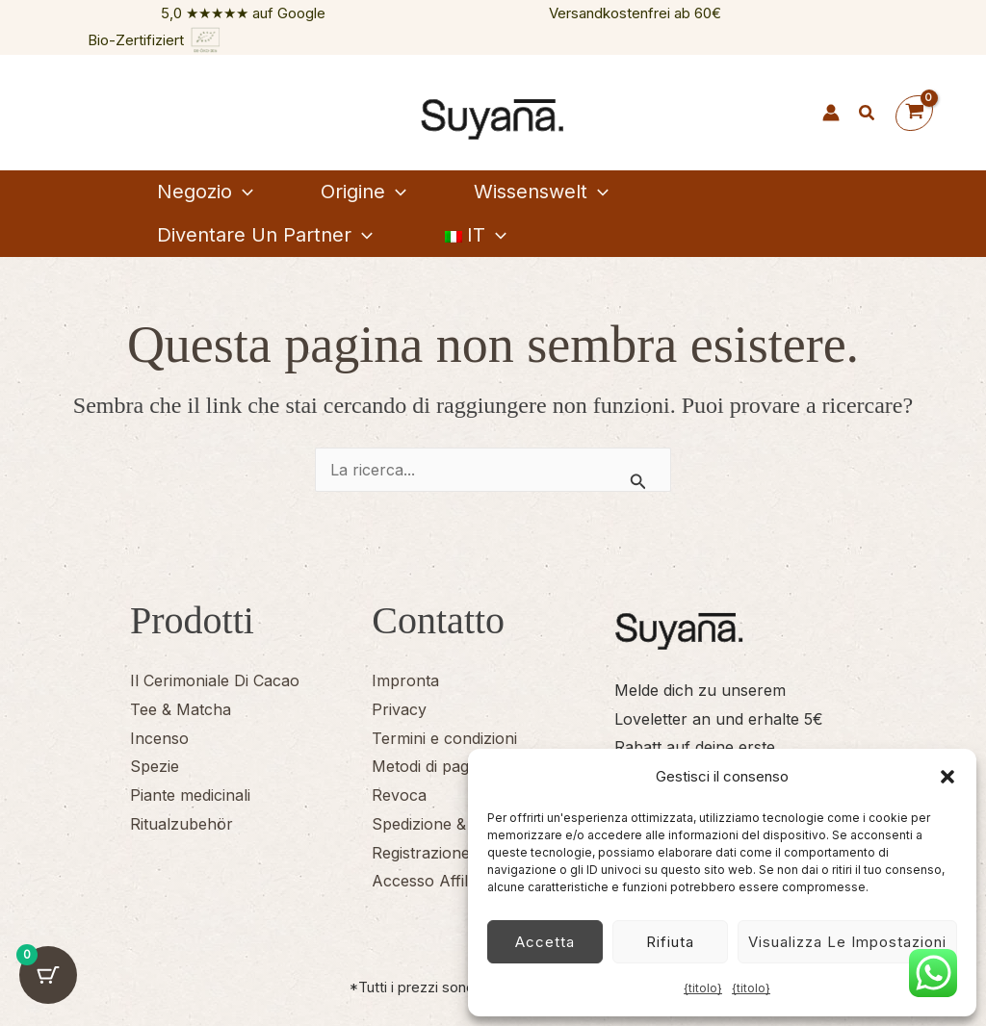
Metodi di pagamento (448, 766)
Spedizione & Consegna (458, 824)
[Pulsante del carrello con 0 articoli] (48, 978)
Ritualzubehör (181, 824)
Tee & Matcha (180, 709)
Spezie (154, 766)
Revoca (399, 795)
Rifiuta (670, 942)
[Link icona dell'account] (831, 112)
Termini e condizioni (444, 738)
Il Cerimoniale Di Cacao (214, 680)
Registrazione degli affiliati (465, 852)
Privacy (399, 709)
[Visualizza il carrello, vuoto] (914, 113)
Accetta (545, 942)
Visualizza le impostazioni (847, 942)
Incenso (159, 738)
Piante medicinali (190, 795)
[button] (947, 776)
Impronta (405, 680)
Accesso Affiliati (429, 880)
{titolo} (703, 988)
